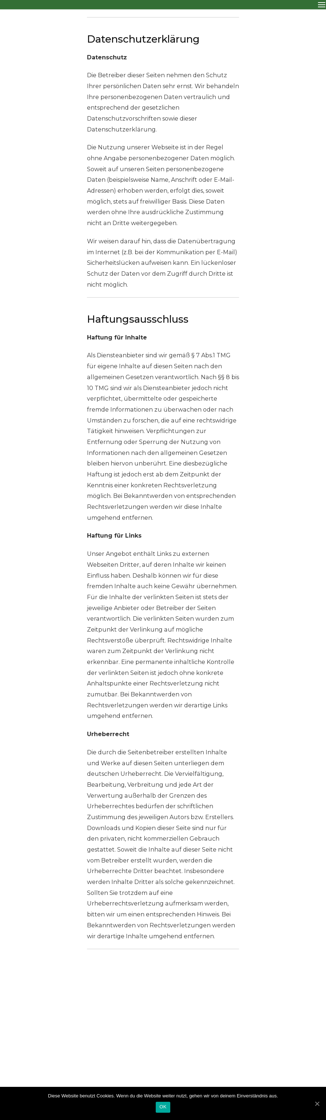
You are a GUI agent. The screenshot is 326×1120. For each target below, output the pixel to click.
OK (162, 1106)
